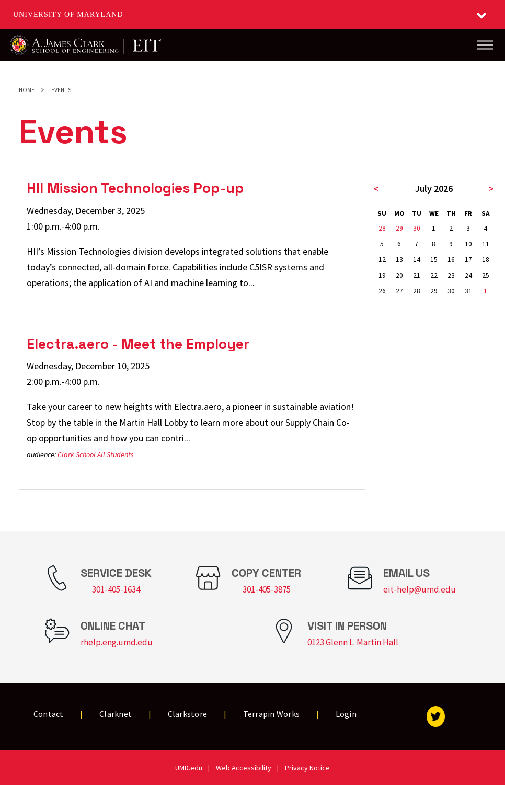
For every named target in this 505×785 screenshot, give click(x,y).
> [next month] (491, 189)
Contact (48, 714)
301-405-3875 (267, 589)
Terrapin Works (271, 714)
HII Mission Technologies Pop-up (135, 188)
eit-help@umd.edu (419, 589)
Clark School (77, 454)
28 (382, 228)
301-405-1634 (116, 589)
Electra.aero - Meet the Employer (138, 344)
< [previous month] (375, 189)
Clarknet (115, 714)
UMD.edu (188, 767)
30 (416, 228)
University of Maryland (68, 14)
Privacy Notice (307, 767)
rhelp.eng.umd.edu (117, 642)
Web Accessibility (243, 767)
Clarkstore (188, 714)
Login (346, 714)
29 (399, 228)
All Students (115, 454)
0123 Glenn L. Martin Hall (352, 642)
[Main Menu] (485, 44)
